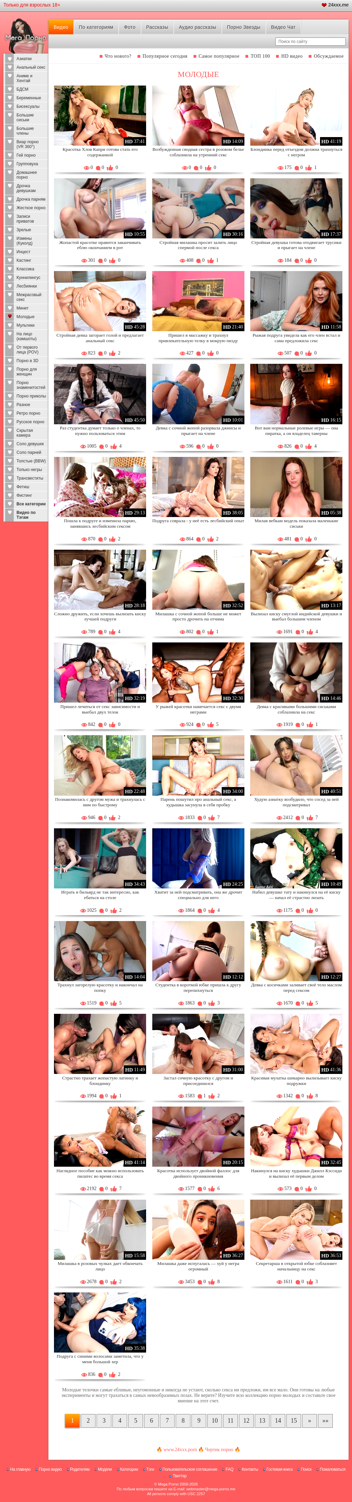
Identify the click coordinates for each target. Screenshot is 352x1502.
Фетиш (22, 486)
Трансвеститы (29, 478)
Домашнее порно (26, 175)
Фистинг (24, 495)
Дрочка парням (30, 199)
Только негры (29, 469)
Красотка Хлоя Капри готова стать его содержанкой (100, 152)
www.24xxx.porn (180, 1449)
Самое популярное (219, 56)
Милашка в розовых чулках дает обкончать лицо (100, 1266)
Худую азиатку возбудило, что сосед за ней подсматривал (296, 802)
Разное (23, 404)
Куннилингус (28, 277)
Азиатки (24, 58)
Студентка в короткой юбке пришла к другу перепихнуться (198, 987)
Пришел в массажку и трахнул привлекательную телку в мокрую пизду (198, 338)
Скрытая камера (24, 433)
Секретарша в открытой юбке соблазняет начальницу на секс (296, 1266)
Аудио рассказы (197, 27)
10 (215, 1420)
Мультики (25, 325)
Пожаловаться (332, 1469)
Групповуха (27, 163)
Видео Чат (283, 27)
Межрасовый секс (29, 297)
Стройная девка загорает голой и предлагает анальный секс (100, 338)
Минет (22, 308)
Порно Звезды (243, 27)
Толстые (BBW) (31, 461)
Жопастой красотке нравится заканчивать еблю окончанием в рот (100, 245)
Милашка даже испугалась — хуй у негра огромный (198, 1266)
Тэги (150, 1469)
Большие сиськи (25, 117)
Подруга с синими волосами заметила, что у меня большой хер (100, 1359)
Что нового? (118, 56)
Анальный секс (30, 67)
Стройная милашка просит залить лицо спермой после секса (198, 245)
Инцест (23, 251)
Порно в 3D (27, 360)
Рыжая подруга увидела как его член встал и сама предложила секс (296, 338)
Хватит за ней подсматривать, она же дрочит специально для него (198, 894)
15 (294, 1420)
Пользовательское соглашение (190, 1469)
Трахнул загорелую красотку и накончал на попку (100, 987)
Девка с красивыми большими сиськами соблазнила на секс (296, 709)
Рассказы (157, 27)
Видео (61, 27)
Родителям (79, 1469)
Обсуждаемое (329, 56)
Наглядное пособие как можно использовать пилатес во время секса (100, 1173)
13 (262, 1420)
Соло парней (28, 452)
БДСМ (22, 89)
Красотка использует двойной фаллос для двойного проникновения (198, 1173)
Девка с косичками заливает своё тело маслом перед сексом (296, 987)
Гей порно (26, 155)
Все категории (31, 504)
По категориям (96, 27)
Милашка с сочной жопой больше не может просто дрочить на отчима (198, 616)
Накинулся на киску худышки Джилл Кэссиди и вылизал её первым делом (296, 1173)
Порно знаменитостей (30, 385)
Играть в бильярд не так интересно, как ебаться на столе (100, 894)
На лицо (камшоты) (26, 336)
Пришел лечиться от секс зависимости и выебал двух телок (100, 709)
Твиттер (180, 1475)
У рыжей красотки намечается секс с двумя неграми (198, 709)
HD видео (291, 56)
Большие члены (25, 131)
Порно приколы (31, 396)
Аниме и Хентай (24, 78)
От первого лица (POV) (27, 350)
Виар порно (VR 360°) (27, 144)
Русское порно (30, 421)
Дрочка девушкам (26, 188)
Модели (105, 1469)
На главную (20, 1469)
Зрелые (23, 229)
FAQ (229, 1469)
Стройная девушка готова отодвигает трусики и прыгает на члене (296, 245)
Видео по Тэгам (26, 515)
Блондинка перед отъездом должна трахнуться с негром (296, 152)
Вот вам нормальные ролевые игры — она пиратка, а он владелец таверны (296, 430)
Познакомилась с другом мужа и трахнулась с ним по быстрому (100, 802)
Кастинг (23, 260)
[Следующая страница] (309, 1421)
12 (246, 1420)
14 (278, 1420)
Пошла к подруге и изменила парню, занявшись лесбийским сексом (100, 523)
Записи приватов (25, 219)
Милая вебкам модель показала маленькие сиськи (296, 523)
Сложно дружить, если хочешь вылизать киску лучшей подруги (100, 616)
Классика (25, 269)
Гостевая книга (279, 1469)
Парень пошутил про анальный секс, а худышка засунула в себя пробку (198, 802)
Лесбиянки (26, 286)
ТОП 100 (260, 56)
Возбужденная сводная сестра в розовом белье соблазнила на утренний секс (198, 152)
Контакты (250, 1469)
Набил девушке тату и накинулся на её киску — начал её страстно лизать (296, 894)
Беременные (28, 98)
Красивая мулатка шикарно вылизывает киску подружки (296, 1080)
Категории (129, 1469)
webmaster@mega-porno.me (210, 1489)
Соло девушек (30, 443)
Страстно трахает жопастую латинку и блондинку (100, 1080)
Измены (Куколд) (24, 241)
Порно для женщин (26, 372)
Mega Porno (168, 1484)
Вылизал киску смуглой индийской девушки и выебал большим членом (296, 616)
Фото (130, 27)
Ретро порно (28, 413)
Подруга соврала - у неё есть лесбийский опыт (198, 520)
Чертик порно (219, 1449)
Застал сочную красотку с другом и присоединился (198, 1080)
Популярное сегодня (165, 56)
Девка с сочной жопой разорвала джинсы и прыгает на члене (198, 430)
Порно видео (50, 1469)
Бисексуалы (28, 106)
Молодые (25, 316)
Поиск (306, 1469)
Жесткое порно (30, 207)
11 (230, 1420)
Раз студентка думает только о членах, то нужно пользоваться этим (100, 430)
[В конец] (325, 1421)
